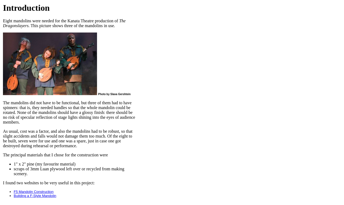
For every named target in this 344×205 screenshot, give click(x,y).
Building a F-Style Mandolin (35, 196)
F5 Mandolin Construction (33, 192)
